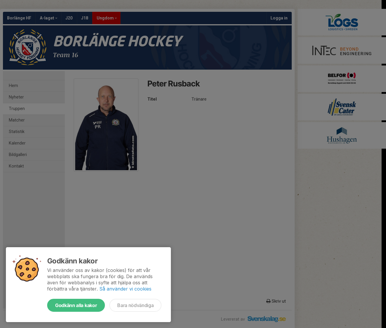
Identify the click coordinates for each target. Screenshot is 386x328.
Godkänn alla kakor (76, 305)
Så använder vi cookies (125, 289)
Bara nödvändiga (135, 305)
